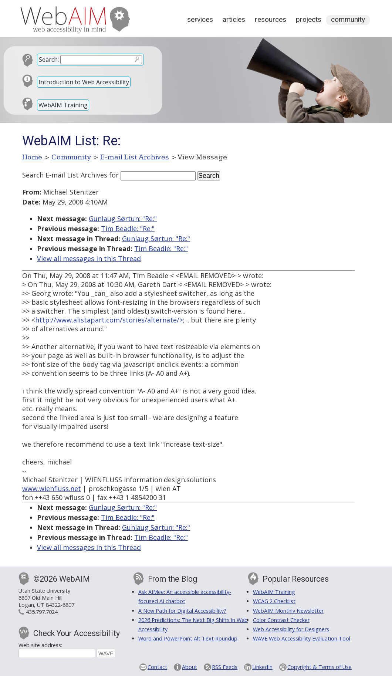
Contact (157, 666)
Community (348, 19)
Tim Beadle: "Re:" (128, 228)
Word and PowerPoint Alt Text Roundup (187, 638)
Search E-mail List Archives (64, 174)
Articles (234, 19)
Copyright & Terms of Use (319, 666)
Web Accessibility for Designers (291, 629)
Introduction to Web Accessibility (83, 82)
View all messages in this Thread (89, 258)
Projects (308, 19)
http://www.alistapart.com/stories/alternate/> (109, 319)
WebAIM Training (63, 105)
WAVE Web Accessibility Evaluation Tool (301, 638)
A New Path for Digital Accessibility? (182, 610)
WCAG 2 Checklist (274, 601)
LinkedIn (262, 666)
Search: (49, 59)
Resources (270, 19)
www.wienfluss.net (51, 488)
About (189, 666)
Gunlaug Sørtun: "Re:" (123, 218)
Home (32, 157)
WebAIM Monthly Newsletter (288, 610)
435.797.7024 (42, 611)
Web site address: (40, 645)
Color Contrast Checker (281, 619)
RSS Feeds (224, 666)
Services (200, 19)
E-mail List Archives (134, 157)
